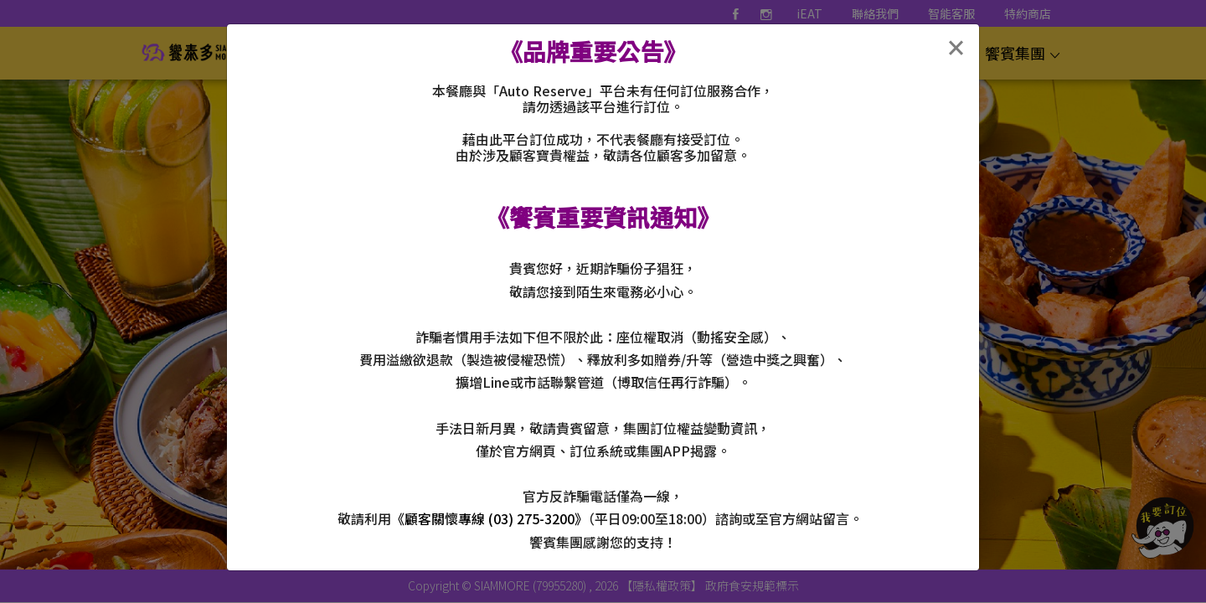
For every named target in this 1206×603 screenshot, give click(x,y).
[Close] (956, 48)
